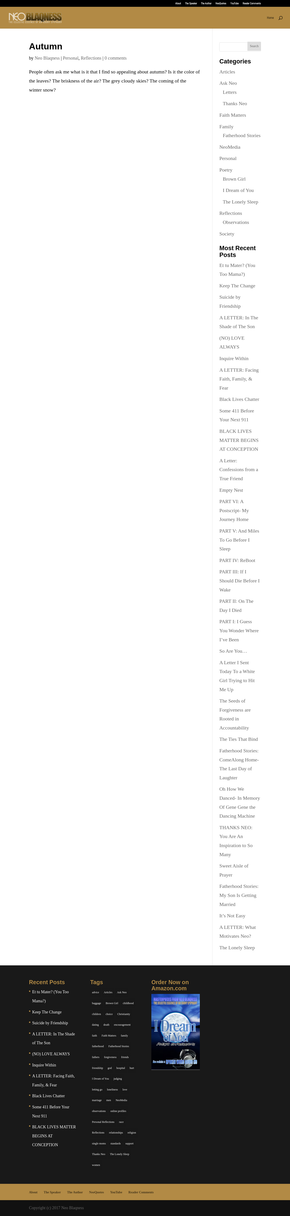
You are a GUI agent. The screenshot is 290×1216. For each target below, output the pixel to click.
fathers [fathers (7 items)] (95, 1057)
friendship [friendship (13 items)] (97, 1068)
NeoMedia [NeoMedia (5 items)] (121, 1100)
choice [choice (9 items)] (109, 1014)
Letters (230, 92)
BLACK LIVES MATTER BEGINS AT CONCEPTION (239, 440)
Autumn (45, 46)
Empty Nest (231, 490)
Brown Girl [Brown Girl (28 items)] (112, 1003)
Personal (71, 58)
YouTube (234, 3)
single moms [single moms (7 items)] (99, 1143)
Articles (227, 72)
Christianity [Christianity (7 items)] (123, 1014)
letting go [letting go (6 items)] (97, 1089)
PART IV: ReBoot (237, 560)
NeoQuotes (220, 3)
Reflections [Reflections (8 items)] (98, 1132)
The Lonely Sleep (240, 202)
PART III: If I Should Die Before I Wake (239, 580)
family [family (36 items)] (124, 1035)
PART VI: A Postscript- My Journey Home (234, 510)
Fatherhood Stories (242, 135)
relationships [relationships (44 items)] (116, 1132)
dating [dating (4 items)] (95, 1024)
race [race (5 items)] (121, 1122)
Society (226, 234)
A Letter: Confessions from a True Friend (238, 469)
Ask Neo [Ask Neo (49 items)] (121, 992)
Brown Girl (234, 179)
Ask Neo (228, 83)
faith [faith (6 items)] (94, 1035)
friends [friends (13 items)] (125, 1057)
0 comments (116, 58)
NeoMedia (229, 147)
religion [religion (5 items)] (132, 1132)
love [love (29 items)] (125, 1089)
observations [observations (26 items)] (99, 1111)
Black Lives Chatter (239, 399)
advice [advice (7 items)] (95, 992)
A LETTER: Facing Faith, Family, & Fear (239, 379)
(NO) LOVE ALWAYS (51, 1054)
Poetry (225, 170)
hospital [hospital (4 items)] (120, 1068)
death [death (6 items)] (106, 1024)
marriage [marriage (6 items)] (97, 1100)
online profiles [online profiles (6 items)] (118, 1111)
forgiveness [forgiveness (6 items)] (110, 1057)
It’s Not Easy (232, 915)
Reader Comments (252, 3)
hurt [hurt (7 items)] (132, 1068)
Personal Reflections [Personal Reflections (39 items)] (103, 1122)
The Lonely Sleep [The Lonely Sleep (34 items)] (119, 1154)
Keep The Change (237, 285)
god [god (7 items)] (110, 1068)
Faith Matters (232, 115)
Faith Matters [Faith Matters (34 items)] (109, 1035)
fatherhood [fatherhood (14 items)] (98, 1046)
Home (270, 18)
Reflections (91, 58)
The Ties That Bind (238, 739)
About (178, 3)
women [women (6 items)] (96, 1165)
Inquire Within (234, 358)
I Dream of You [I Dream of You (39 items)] (100, 1078)
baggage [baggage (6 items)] (96, 1003)
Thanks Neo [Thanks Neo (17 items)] (98, 1154)
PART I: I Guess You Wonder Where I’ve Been (239, 630)
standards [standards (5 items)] (116, 1143)
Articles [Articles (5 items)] (108, 992)
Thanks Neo (235, 103)
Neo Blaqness (47, 58)
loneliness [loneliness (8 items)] (112, 1089)
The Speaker (191, 3)
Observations (236, 222)
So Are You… (233, 651)
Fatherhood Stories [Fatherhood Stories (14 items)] (119, 1046)
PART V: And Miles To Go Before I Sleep (239, 540)
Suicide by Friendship (50, 1023)
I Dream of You (238, 190)
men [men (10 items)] (108, 1100)
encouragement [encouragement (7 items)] (122, 1024)
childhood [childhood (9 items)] (128, 1003)
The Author (206, 3)
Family (226, 126)
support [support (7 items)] (129, 1143)
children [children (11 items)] (96, 1014)
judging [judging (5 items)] (118, 1078)
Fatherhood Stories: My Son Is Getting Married (239, 895)
